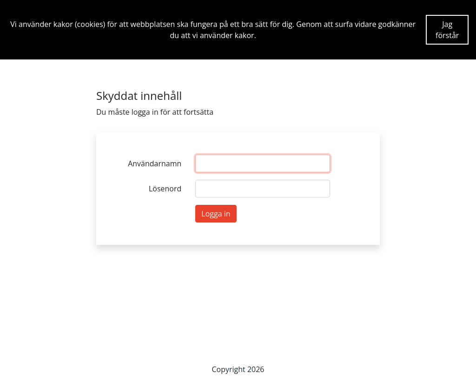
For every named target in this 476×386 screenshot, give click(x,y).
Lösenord (165, 188)
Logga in (215, 214)
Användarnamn (154, 163)
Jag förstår (447, 29)
